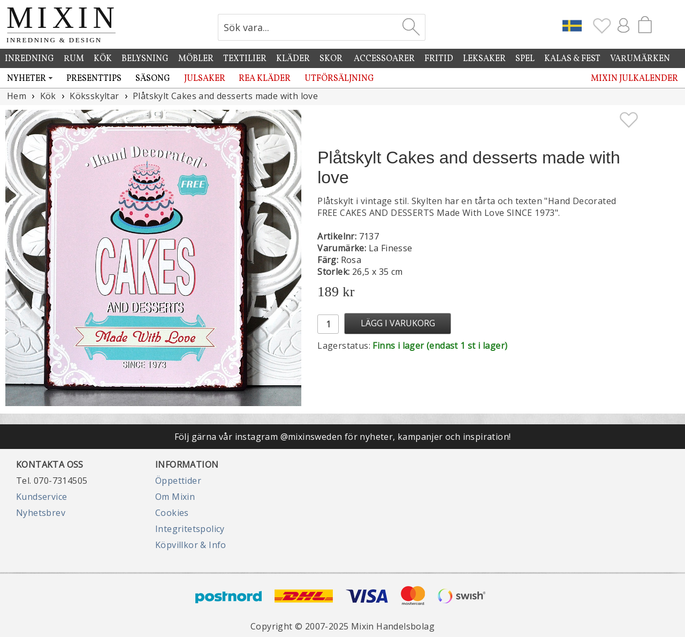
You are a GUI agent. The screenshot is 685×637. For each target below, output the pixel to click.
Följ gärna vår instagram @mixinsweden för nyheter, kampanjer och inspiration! (342, 437)
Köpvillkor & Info (190, 545)
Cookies (172, 513)
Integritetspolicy (190, 529)
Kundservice (41, 497)
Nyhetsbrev (40, 513)
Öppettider (178, 480)
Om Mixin (175, 497)
